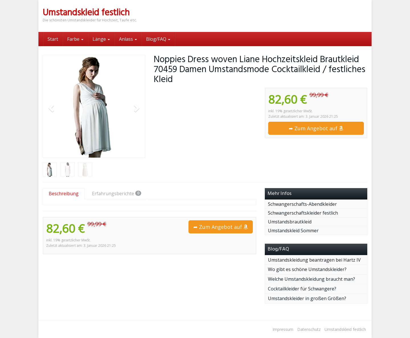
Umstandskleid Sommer (293, 230)
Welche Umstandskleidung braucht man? (311, 279)
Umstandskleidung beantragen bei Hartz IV (314, 260)
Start (53, 39)
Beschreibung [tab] (64, 193)
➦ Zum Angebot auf (316, 128)
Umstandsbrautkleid (289, 222)
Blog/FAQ (158, 39)
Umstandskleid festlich (345, 329)
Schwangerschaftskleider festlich (303, 213)
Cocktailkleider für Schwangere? (302, 289)
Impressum (282, 329)
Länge (101, 39)
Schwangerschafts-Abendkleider (302, 204)
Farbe (75, 39)
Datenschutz (309, 329)
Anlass (128, 39)
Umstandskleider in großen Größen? (307, 298)
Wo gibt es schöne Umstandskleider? (307, 269)
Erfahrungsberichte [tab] (116, 193)
